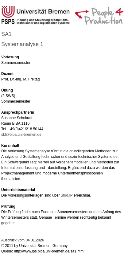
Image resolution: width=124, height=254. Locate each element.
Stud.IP (67, 195)
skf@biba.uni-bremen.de (21, 134)
